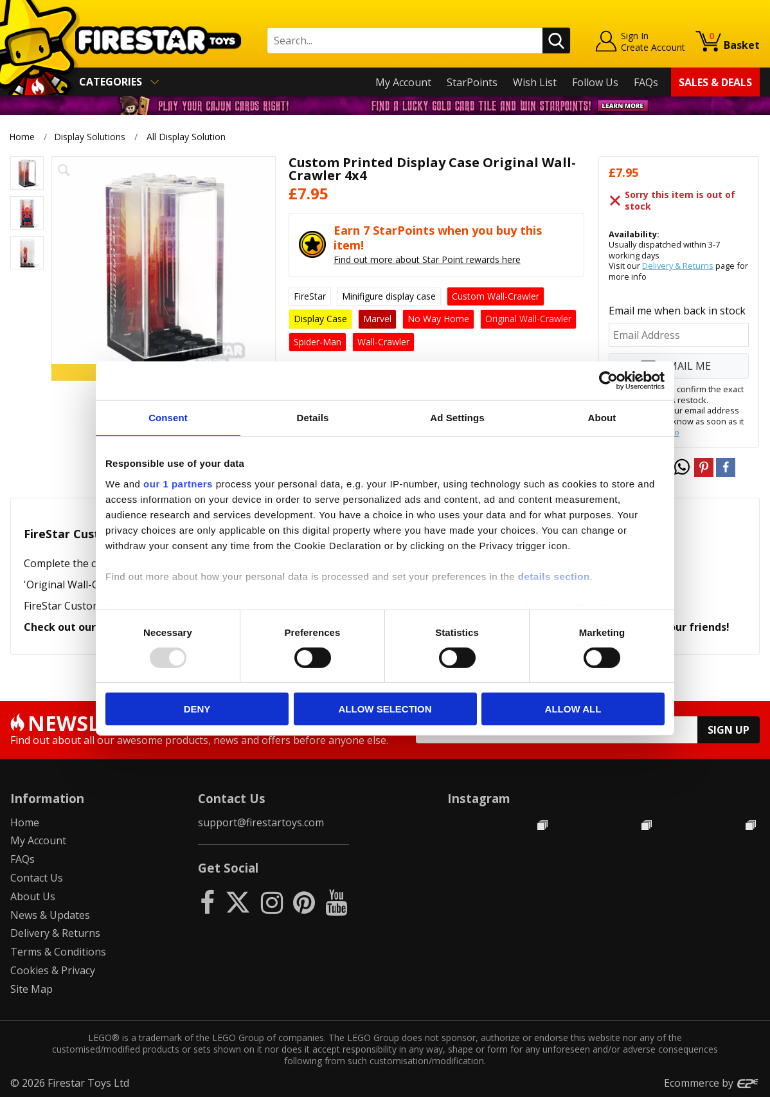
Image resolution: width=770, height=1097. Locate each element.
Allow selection (385, 708)
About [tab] (602, 417)
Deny (197, 708)
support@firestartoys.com (261, 822)
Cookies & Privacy (52, 970)
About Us (32, 896)
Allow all (573, 708)
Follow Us (595, 82)
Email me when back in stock (677, 311)
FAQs (646, 82)
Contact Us (36, 878)
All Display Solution (186, 137)
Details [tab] (313, 417)
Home (22, 137)
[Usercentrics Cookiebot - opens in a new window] (608, 380)
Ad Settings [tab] (457, 417)
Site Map (31, 989)
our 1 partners (178, 483)
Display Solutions (89, 137)
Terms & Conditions (58, 952)
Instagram (478, 798)
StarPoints (472, 82)
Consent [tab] (168, 417)
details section (554, 575)
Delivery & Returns (677, 265)
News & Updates (50, 915)
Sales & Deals (715, 82)
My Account (403, 82)
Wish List (535, 82)
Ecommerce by (712, 1083)
